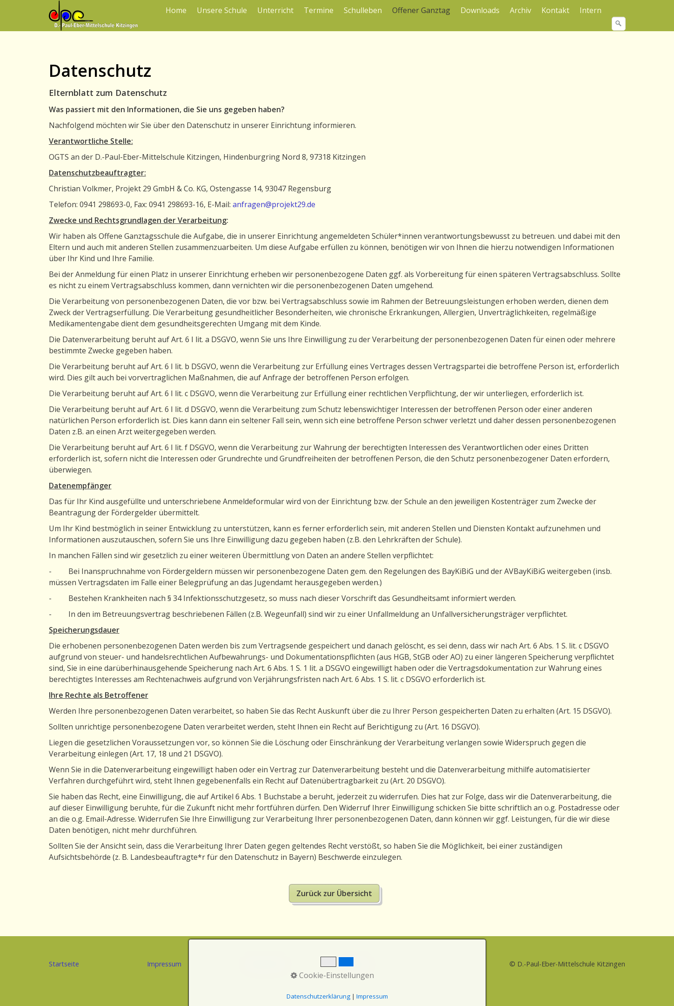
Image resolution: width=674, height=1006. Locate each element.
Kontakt (555, 10)
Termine (319, 10)
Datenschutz (265, 963)
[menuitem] (176, 10)
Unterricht (275, 10)
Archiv (520, 10)
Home (176, 10)
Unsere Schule (222, 10)
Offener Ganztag (421, 10)
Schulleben (363, 10)
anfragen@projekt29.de (274, 204)
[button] (334, 893)
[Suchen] (618, 23)
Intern (590, 10)
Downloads (480, 10)
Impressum (164, 963)
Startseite (64, 963)
